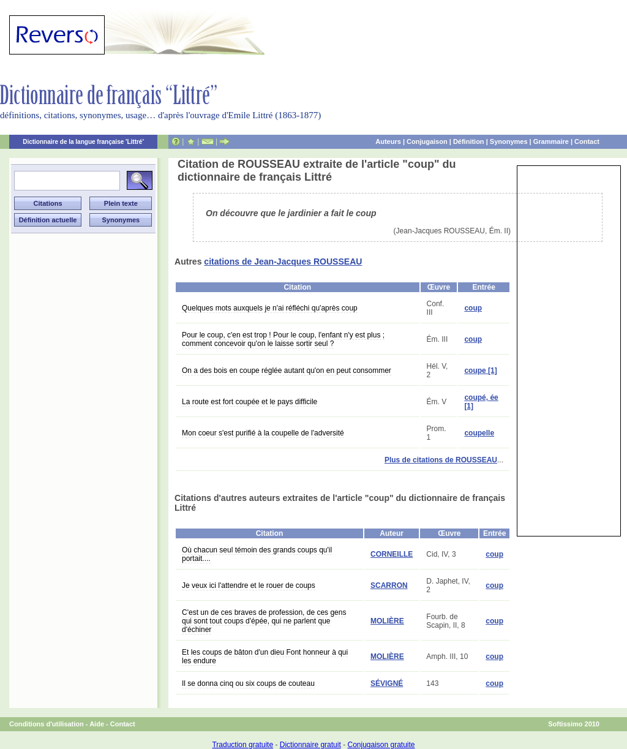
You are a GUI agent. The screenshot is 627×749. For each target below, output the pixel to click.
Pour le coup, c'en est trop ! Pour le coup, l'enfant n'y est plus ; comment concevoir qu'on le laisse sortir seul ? (283, 339)
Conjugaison (427, 141)
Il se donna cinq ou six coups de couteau (248, 683)
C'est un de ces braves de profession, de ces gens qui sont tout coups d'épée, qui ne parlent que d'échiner (264, 621)
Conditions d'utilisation (46, 724)
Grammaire (551, 141)
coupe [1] (480, 370)
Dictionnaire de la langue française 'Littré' (83, 141)
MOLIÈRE (387, 621)
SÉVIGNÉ (386, 683)
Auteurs (388, 141)
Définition (468, 141)
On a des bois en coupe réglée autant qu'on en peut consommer (286, 370)
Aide (96, 724)
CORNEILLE (391, 554)
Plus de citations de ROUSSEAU (441, 460)
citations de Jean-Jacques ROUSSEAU (283, 261)
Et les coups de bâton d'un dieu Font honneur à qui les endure (265, 656)
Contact (586, 141)
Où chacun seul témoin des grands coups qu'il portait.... (257, 554)
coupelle (479, 433)
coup (473, 308)
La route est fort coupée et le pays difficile (249, 401)
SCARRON (389, 585)
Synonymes (509, 141)
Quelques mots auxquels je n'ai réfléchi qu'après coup (270, 308)
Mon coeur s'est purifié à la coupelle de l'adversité (263, 433)
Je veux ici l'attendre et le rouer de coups (248, 585)
